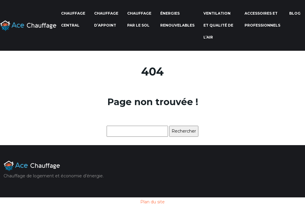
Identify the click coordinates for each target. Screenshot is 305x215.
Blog (295, 13)
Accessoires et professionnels (262, 19)
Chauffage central (73, 19)
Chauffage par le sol (139, 19)
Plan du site (152, 202)
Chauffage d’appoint (106, 19)
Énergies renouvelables (177, 19)
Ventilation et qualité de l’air (218, 25)
